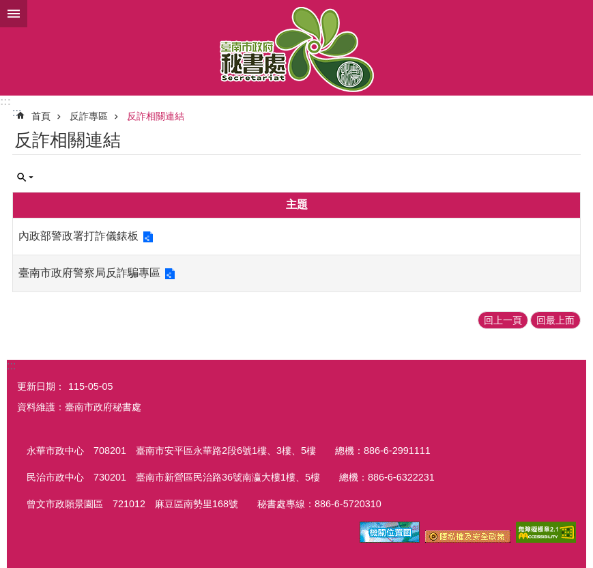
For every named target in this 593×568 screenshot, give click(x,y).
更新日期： (41, 386)
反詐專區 (89, 116)
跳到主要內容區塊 (7, 7)
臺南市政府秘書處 (296, 48)
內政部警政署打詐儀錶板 (78, 236)
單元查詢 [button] (25, 177)
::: (5, 101)
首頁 (40, 116)
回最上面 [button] (555, 320)
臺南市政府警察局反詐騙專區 (89, 273)
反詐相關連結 (155, 116)
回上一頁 (503, 320)
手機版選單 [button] (13, 13)
